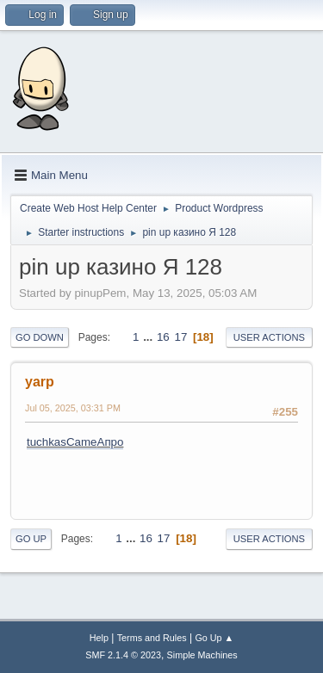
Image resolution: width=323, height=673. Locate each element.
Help (99, 638)
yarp (39, 381)
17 (180, 336)
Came (81, 441)
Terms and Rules (152, 638)
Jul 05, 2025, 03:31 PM (73, 408)
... (149, 336)
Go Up (31, 539)
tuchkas (46, 441)
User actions (269, 337)
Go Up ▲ (214, 638)
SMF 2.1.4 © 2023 (123, 655)
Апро (110, 441)
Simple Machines (202, 655)
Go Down (40, 337)
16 (163, 336)
